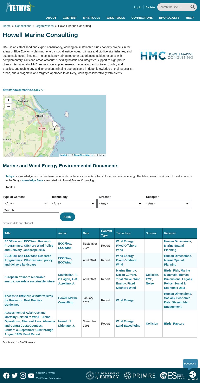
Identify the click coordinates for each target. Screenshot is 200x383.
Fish (176, 270)
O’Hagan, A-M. (68, 279)
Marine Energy (126, 270)
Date (86, 233)
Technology (60, 196)
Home (7, 26)
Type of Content (14, 196)
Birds (168, 270)
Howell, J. (65, 321)
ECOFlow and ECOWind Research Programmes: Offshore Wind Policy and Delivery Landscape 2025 (29, 246)
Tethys (10, 176)
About (51, 17)
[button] (54, 126)
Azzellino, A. (66, 283)
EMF (149, 279)
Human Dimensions (177, 241)
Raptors (178, 323)
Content (70, 17)
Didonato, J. (66, 325)
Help (190, 17)
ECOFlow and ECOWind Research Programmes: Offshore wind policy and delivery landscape (29, 260)
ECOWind (64, 248)
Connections (142, 17)
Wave (128, 279)
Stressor (105, 196)
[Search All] (177, 7)
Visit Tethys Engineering (49, 378)
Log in (137, 7)
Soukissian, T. (67, 274)
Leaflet (63, 155)
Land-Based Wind (128, 325)
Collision (152, 274)
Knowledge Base (32, 180)
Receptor (152, 196)
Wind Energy (125, 241)
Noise (150, 283)
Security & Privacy (45, 372)
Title (8, 233)
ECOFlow (64, 243)
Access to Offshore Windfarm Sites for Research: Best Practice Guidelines (29, 300)
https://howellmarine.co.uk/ (21, 90)
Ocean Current (126, 274)
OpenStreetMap (82, 155)
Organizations (44, 26)
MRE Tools (91, 17)
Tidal (119, 279)
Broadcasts (169, 17)
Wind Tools (116, 17)
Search (9, 210)
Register (150, 7)
